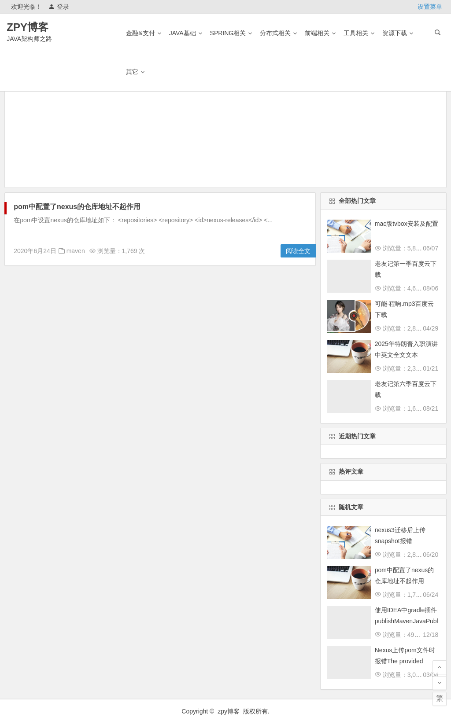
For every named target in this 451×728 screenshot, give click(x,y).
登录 (58, 6)
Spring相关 (228, 33)
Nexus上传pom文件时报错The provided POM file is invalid (405, 661)
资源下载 (394, 33)
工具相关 (356, 33)
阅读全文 (298, 250)
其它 (132, 71)
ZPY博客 (27, 27)
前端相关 (317, 33)
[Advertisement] (225, 126)
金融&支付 (140, 33)
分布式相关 (275, 33)
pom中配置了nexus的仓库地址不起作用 (77, 206)
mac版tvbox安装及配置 (406, 223)
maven (76, 250)
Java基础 (182, 33)
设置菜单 (430, 6)
